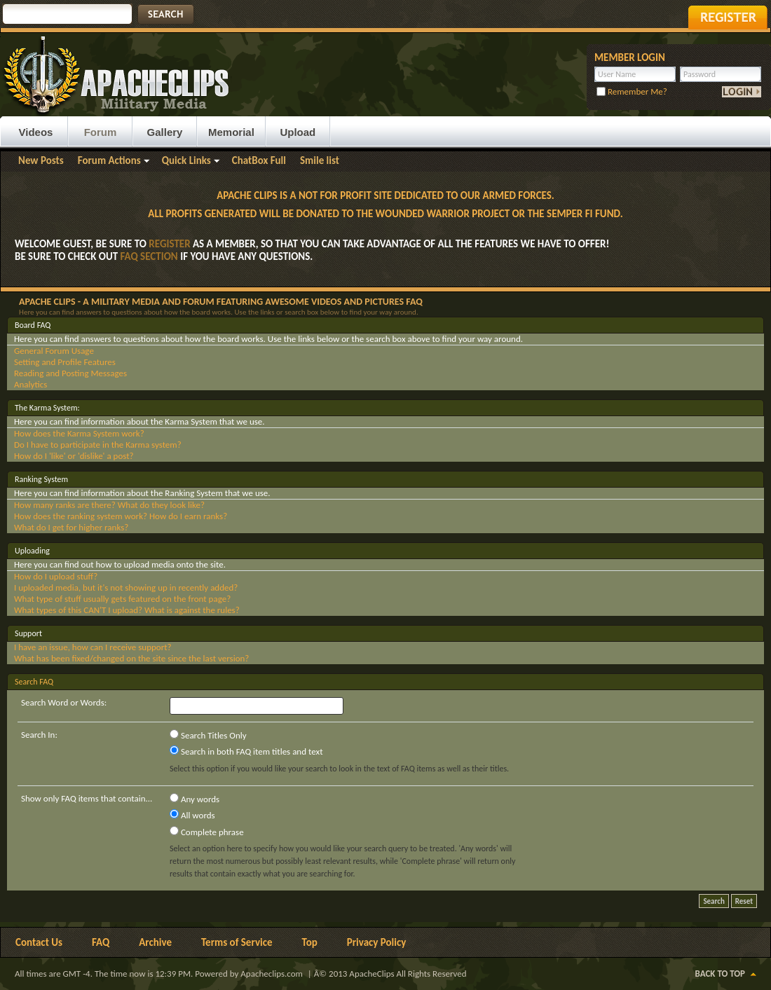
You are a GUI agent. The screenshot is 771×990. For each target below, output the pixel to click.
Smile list (319, 160)
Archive (155, 942)
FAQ (100, 942)
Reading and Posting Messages (70, 373)
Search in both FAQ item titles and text (246, 751)
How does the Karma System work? (79, 433)
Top (310, 942)
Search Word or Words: (64, 702)
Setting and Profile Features (65, 362)
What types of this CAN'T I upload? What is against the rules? (127, 610)
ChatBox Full (259, 160)
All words (192, 814)
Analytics (30, 384)
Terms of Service (237, 942)
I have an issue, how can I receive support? (93, 647)
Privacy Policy (377, 942)
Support (28, 633)
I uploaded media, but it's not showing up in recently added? (126, 587)
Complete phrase (207, 831)
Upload (297, 132)
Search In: (39, 734)
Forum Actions (109, 160)
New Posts (41, 160)
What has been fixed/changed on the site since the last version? (131, 658)
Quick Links (186, 160)
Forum (100, 132)
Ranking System (41, 479)
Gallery (165, 132)
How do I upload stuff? (55, 576)
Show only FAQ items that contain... (86, 798)
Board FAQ (32, 325)
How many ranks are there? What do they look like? (109, 505)
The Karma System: (47, 408)
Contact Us (38, 942)
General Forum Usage (54, 350)
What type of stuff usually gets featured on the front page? (122, 598)
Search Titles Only (208, 735)
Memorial (231, 132)
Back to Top (720, 973)
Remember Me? (631, 91)
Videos (36, 132)
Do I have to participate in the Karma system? (98, 444)
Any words (194, 798)
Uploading (32, 551)
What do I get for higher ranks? (71, 527)
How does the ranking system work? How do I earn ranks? (120, 516)
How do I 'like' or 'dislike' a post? (74, 456)
